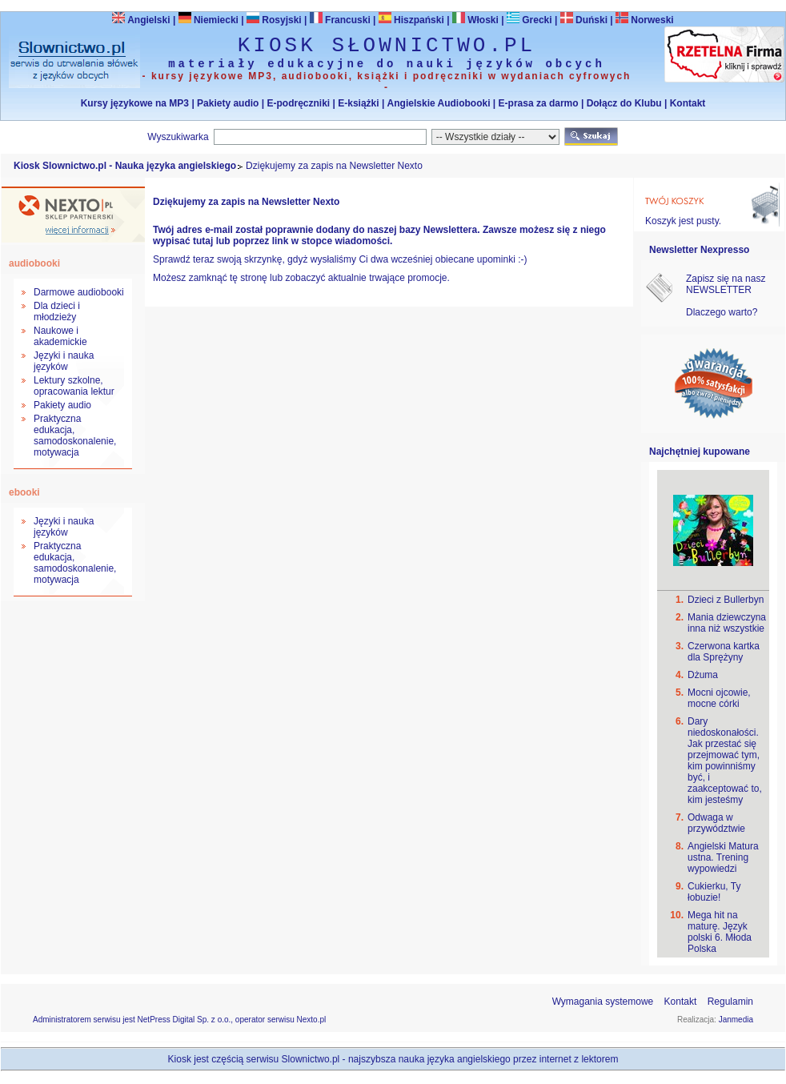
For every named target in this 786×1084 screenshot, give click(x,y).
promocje (427, 277)
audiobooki (34, 263)
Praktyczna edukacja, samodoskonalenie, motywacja (75, 435)
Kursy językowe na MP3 (135, 103)
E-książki (358, 103)
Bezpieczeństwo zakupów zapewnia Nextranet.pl (721, 13)
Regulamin (730, 1001)
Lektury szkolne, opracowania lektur (74, 386)
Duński (584, 20)
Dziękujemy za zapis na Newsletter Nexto (334, 165)
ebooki (24, 492)
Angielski (141, 20)
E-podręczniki (298, 103)
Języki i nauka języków (64, 361)
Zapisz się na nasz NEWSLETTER (725, 284)
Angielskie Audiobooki (439, 103)
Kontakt (688, 103)
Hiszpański (411, 20)
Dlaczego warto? (721, 312)
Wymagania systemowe (603, 1001)
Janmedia (736, 1019)
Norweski (652, 20)
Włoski (475, 20)
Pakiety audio (228, 103)
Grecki (529, 20)
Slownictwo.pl (311, 1059)
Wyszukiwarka (178, 137)
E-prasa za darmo (539, 103)
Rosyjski (274, 20)
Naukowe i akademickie (60, 336)
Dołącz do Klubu (624, 103)
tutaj (203, 241)
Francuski (340, 20)
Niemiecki (208, 20)
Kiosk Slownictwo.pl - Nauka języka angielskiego (125, 165)
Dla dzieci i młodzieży (57, 311)
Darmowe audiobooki (79, 292)
